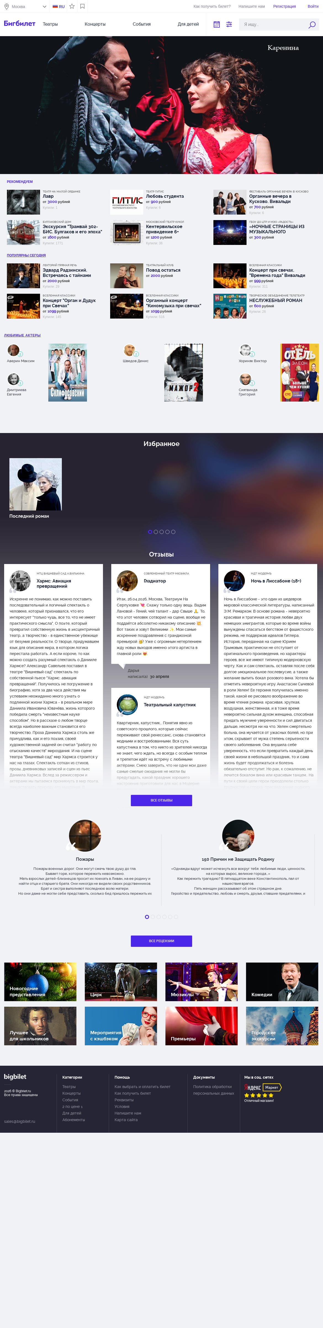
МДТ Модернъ (261, 573)
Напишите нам (252, 6)
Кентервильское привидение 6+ (164, 229)
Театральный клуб (160, 265)
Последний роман (29, 516)
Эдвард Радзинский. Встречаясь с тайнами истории (67, 273)
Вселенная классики (265, 265)
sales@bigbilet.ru (19, 1121)
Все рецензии (161, 941)
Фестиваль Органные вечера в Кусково (278, 191)
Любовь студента (165, 196)
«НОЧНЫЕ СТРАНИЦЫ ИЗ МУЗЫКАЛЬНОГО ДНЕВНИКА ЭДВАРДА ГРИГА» (277, 229)
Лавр (48, 196)
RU (62, 6)
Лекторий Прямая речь (60, 265)
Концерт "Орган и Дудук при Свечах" (69, 303)
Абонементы (73, 1120)
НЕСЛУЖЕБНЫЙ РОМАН (275, 300)
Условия (122, 1106)
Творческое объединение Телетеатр (277, 295)
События (142, 24)
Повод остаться (163, 270)
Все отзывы (162, 800)
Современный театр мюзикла (166, 573)
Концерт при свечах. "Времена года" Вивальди (277, 273)
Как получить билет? (212, 6)
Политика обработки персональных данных (213, 1089)
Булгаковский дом (57, 221)
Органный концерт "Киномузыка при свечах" (173, 303)
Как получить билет (133, 1093)
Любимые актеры (22, 335)
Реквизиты (124, 1100)
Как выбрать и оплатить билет (143, 1086)
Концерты (95, 24)
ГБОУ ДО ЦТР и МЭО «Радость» (271, 221)
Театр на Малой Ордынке (61, 191)
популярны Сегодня (26, 255)
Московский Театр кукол (165, 221)
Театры (50, 24)
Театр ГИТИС (155, 191)
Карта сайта (126, 1120)
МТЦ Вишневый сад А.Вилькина (60, 573)
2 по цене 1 (72, 1106)
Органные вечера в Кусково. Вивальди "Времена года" (270, 199)
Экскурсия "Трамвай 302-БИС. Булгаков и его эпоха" (72, 229)
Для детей (188, 24)
